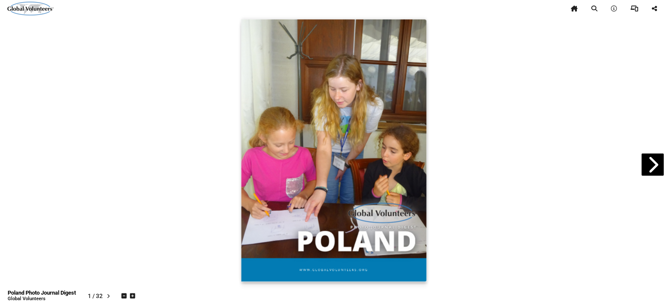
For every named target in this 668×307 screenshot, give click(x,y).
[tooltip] (574, 8)
